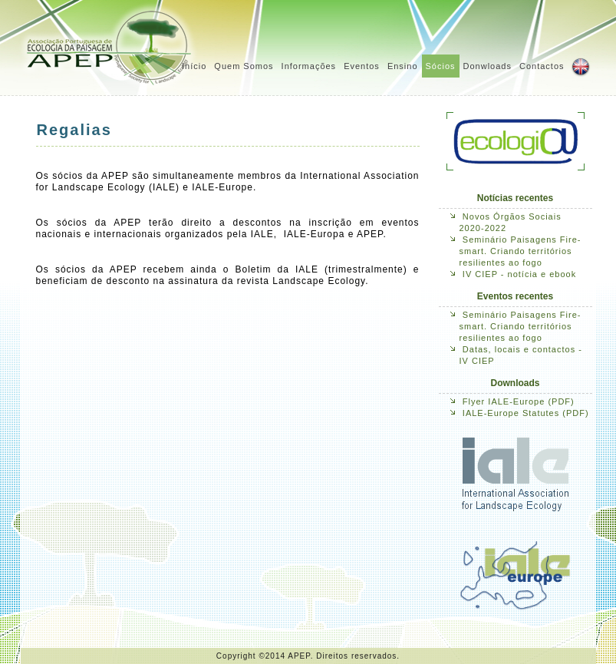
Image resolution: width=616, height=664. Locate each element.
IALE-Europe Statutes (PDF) (526, 413)
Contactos (542, 66)
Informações (309, 66)
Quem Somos (243, 66)
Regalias (74, 129)
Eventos (362, 66)
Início (194, 66)
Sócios (441, 66)
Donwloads (487, 66)
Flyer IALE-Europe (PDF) (519, 401)
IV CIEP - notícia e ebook (519, 274)
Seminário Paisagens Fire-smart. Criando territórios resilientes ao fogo (520, 251)
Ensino (402, 66)
